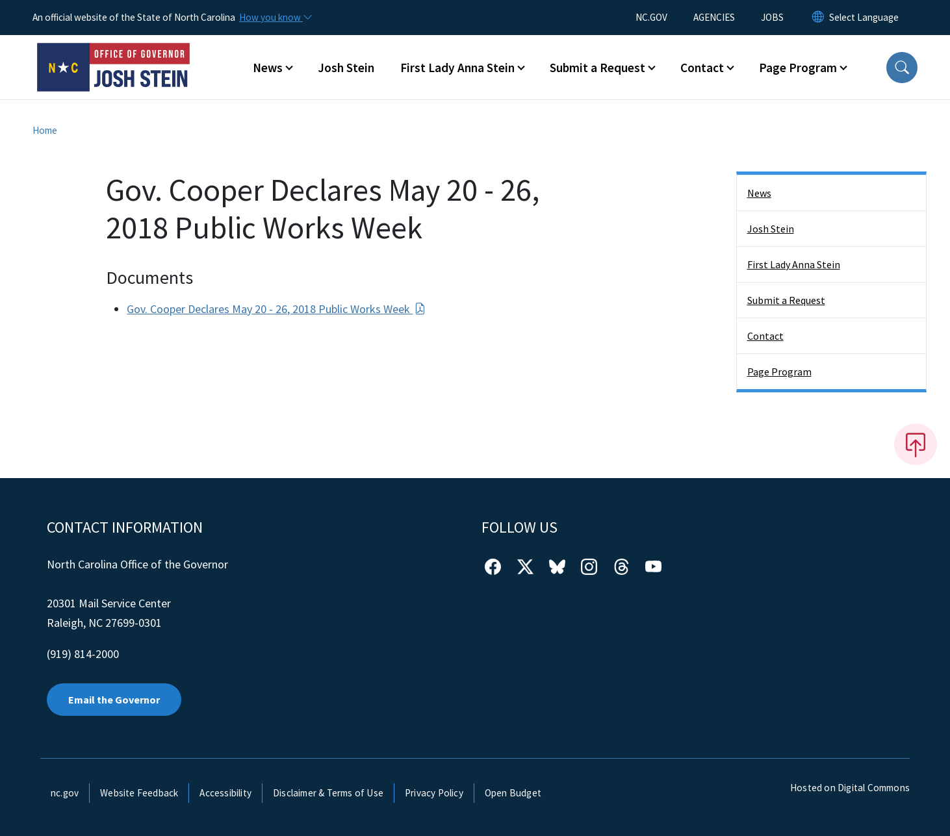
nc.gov (65, 793)
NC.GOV (651, 17)
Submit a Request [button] (597, 67)
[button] (902, 67)
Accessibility (225, 793)
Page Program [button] (798, 67)
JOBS (772, 17)
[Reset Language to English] (818, 17)
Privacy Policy (434, 793)
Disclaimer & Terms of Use (328, 793)
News (759, 192)
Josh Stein (346, 67)
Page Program (779, 371)
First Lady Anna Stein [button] (457, 67)
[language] (864, 17)
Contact (765, 335)
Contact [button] (702, 67)
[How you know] (275, 17)
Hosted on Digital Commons (850, 787)
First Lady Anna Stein (793, 264)
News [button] (268, 67)
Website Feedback (139, 793)
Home (44, 130)
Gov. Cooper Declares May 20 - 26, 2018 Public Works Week (276, 308)
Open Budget (513, 793)
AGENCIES (714, 17)
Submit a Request (786, 300)
